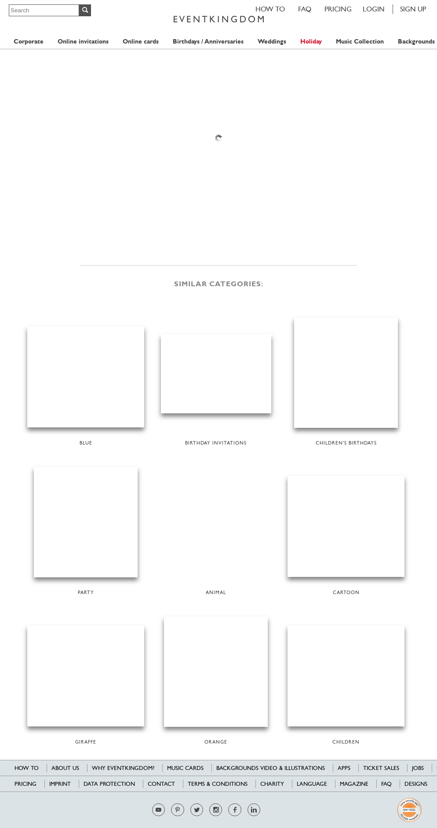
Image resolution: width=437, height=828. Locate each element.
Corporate (29, 41)
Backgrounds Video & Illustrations (270, 768)
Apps (344, 768)
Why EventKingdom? (123, 768)
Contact (161, 784)
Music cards (185, 768)
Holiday (311, 41)
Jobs (418, 768)
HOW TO (270, 9)
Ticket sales (381, 768)
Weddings (272, 41)
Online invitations (83, 41)
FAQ (304, 9)
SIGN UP (413, 9)
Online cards (141, 41)
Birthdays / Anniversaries (208, 41)
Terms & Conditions (218, 784)
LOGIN (374, 9)
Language (312, 784)
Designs (415, 784)
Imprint (60, 784)
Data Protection (109, 784)
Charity (272, 784)
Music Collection (360, 41)
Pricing (338, 9)
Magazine (354, 784)
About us (65, 768)
